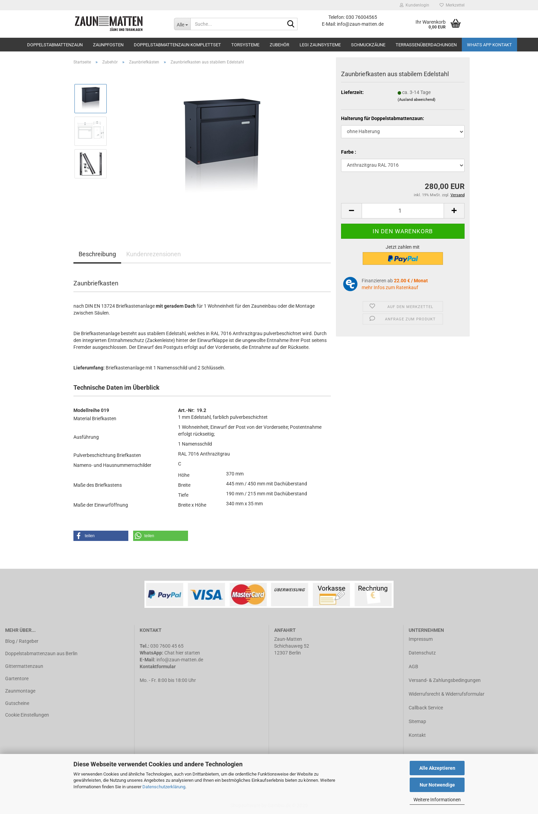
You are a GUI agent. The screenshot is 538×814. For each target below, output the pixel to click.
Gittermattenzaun (24, 666)
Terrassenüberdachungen (426, 44)
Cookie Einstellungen (27, 715)
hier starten (188, 653)
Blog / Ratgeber (21, 641)
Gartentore (16, 678)
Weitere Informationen (437, 799)
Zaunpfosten (108, 44)
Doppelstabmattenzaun (55, 44)
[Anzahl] (403, 211)
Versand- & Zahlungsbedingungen (445, 680)
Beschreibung (97, 254)
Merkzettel (452, 5)
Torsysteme (245, 44)
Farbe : (348, 152)
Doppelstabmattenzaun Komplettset (177, 44)
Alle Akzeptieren (437, 768)
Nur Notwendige (437, 785)
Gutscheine (17, 703)
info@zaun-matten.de (179, 659)
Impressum (421, 639)
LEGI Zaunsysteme (320, 44)
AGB (413, 666)
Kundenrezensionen (153, 254)
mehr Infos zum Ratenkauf (390, 287)
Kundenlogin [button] (414, 5)
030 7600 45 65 (167, 646)
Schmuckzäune (368, 44)
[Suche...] (182, 24)
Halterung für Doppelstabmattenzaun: (382, 118)
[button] (100, 536)
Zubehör (279, 44)
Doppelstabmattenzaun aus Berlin (41, 653)
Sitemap (417, 721)
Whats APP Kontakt (489, 44)
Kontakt (417, 735)
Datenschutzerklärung (163, 786)
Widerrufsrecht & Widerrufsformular (446, 694)
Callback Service (426, 707)
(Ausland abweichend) (416, 99)
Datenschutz (422, 653)
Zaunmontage (20, 691)
